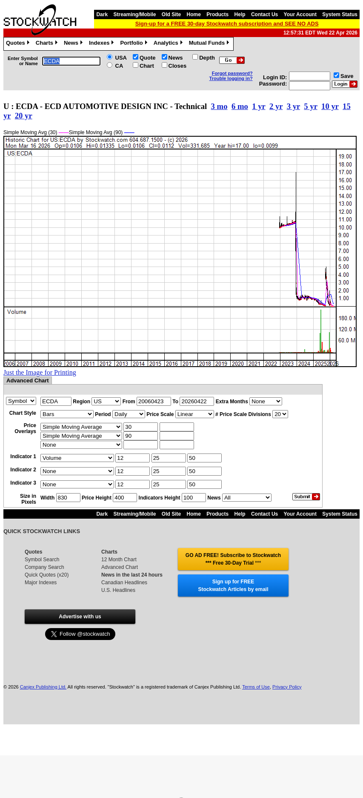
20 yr (23, 115)
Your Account (300, 14)
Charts (48, 44)
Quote (148, 58)
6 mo (240, 106)
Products (217, 14)
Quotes (18, 44)
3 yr (293, 106)
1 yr (258, 106)
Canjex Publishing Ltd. (43, 686)
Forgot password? (232, 73)
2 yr (276, 106)
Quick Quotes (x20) (47, 575)
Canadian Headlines (124, 583)
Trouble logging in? (231, 78)
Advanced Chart (119, 567)
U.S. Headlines (118, 590)
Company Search (44, 567)
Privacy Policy (286, 686)
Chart (147, 66)
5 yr (310, 106)
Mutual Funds (210, 44)
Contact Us (264, 14)
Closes (178, 66)
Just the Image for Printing (39, 372)
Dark (102, 14)
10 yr (330, 106)
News (74, 44)
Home (194, 14)
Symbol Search (42, 560)
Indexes (102, 44)
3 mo (219, 106)
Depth (207, 58)
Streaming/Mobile (134, 14)
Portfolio (134, 44)
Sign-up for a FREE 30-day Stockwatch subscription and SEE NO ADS (227, 23)
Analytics (169, 44)
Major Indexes (41, 583)
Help (240, 14)
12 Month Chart (119, 560)
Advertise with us (80, 617)
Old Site (171, 14)
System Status (339, 14)
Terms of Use (256, 686)
